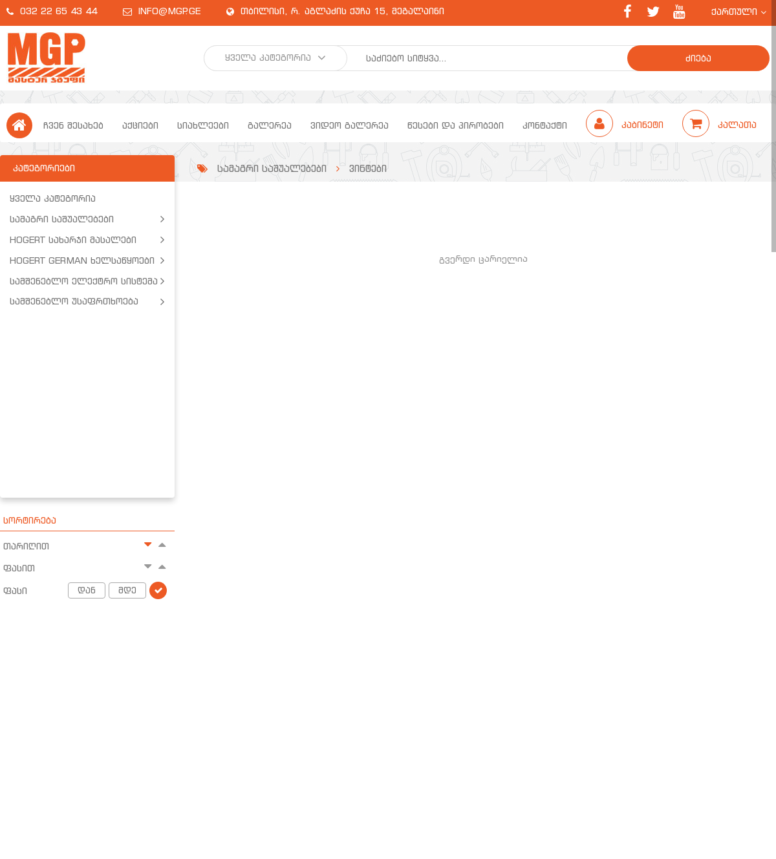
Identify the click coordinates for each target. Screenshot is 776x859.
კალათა (719, 125)
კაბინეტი (626, 125)
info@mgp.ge (169, 11)
